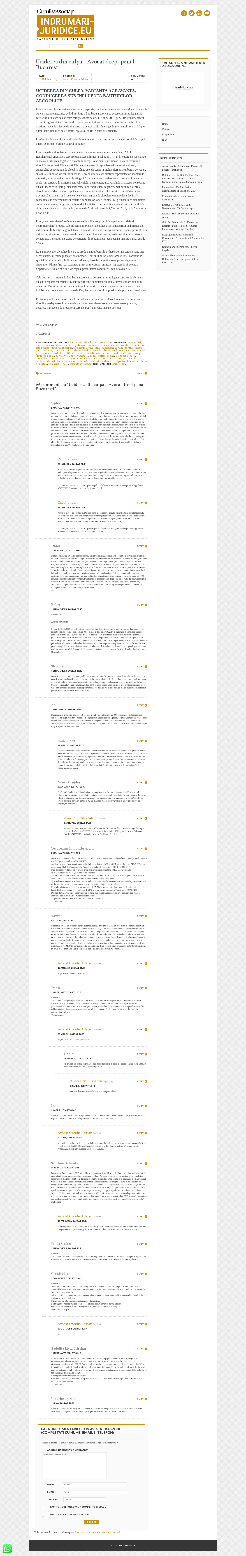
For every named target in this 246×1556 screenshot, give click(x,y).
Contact (166, 129)
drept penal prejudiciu (116, 350)
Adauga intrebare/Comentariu (68, 1450)
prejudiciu (42, 358)
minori (106, 353)
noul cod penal (45, 356)
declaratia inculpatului (87, 348)
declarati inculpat (61, 348)
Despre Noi (168, 134)
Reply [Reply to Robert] (140, 604)
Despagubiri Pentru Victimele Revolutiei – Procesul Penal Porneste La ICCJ (183, 238)
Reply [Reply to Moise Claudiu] (140, 782)
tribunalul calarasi (88, 361)
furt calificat (67, 353)
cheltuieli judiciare (74, 345)
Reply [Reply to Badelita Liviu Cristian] (140, 1348)
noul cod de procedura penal (129, 353)
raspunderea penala (78, 358)
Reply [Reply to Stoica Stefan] (140, 666)
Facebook (184, 13)
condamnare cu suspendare (103, 345)
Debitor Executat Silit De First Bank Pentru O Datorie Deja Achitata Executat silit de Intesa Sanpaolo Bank (182, 178)
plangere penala (125, 356)
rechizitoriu (99, 358)
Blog (164, 139)
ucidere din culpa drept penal (118, 361)
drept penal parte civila (87, 350)
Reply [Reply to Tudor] (140, 403)
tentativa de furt (45, 361)
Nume (51, 1484)
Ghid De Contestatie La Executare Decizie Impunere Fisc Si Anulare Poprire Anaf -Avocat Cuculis (180, 226)
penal (93, 356)
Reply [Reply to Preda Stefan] (140, 1243)
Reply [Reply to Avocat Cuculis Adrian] (140, 818)
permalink (118, 364)
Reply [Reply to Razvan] (140, 916)
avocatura (56, 345)
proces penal (57, 358)
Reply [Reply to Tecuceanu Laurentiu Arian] (140, 848)
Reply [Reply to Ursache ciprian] (140, 1398)
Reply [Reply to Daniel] (140, 988)
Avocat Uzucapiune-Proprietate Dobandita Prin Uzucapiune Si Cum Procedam (180, 259)
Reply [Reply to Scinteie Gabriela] (140, 1163)
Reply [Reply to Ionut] (140, 1105)
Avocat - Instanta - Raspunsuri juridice (90, 342)
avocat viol (42, 345)
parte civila (62, 356)
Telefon (52, 1499)
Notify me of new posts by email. (70, 1514)
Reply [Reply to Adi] (140, 705)
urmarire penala (58, 364)
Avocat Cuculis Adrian (76, 79)
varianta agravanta (80, 364)
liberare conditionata (88, 353)
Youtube (199, 13)
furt (56, 353)
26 (136, 79)
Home (165, 123)
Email (207, 13)
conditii (126, 345)
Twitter (192, 13)
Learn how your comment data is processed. (97, 1532)
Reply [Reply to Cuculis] (140, 459)
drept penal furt (63, 350)
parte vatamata (79, 356)
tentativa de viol (66, 361)
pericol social (106, 356)
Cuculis (63, 459)
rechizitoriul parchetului (122, 358)
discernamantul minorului (117, 348)
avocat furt (135, 342)
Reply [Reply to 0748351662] (140, 741)
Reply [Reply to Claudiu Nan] (140, 1274)
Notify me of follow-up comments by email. (78, 1506)
